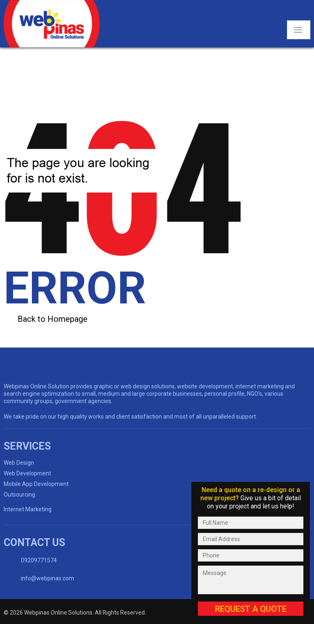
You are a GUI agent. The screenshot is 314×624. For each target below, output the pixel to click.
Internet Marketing (28, 509)
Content (250, 473)
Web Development (27, 473)
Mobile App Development (36, 484)
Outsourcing (19, 494)
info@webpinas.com (47, 578)
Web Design (19, 462)
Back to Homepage (52, 319)
